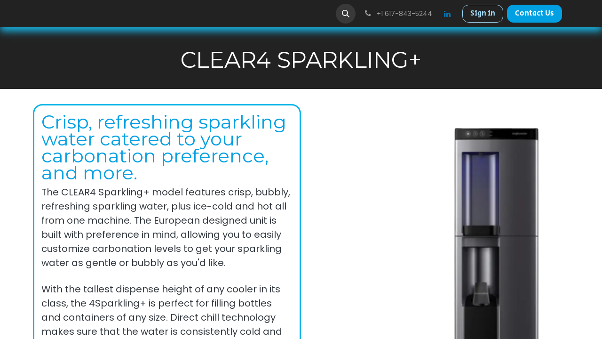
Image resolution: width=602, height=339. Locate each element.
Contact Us (534, 13)
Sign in (482, 13)
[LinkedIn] (447, 13)
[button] (346, 14)
